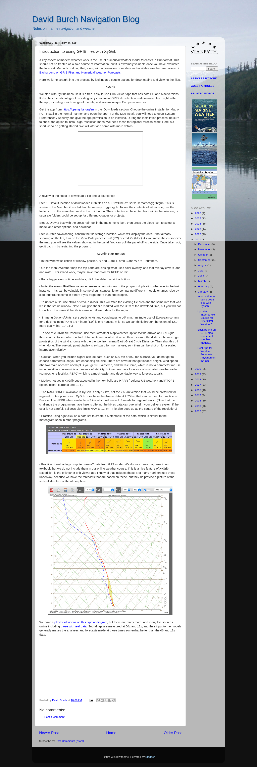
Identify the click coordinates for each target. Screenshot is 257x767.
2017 (198, 384)
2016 (198, 390)
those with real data (74, 626)
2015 (198, 395)
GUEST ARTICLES (202, 85)
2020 (198, 368)
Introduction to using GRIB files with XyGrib (206, 301)
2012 (198, 411)
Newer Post (49, 733)
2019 (198, 374)
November (204, 249)
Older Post (173, 733)
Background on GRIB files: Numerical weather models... (207, 336)
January (203, 291)
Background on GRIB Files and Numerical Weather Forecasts (80, 72)
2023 (198, 229)
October (203, 254)
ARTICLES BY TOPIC (204, 78)
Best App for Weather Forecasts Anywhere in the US (206, 354)
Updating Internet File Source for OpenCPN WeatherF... (206, 318)
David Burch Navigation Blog (86, 19)
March (202, 281)
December (204, 244)
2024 (198, 223)
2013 (198, 406)
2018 (198, 379)
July (201, 270)
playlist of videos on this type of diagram (80, 622)
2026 (198, 213)
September (205, 259)
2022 (198, 234)
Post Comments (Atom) (70, 740)
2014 (198, 400)
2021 (198, 239)
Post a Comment (54, 716)
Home (111, 733)
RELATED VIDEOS (202, 93)
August (202, 265)
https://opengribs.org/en (78, 109)
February (204, 286)
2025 (198, 218)
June (201, 275)
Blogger (150, 756)
